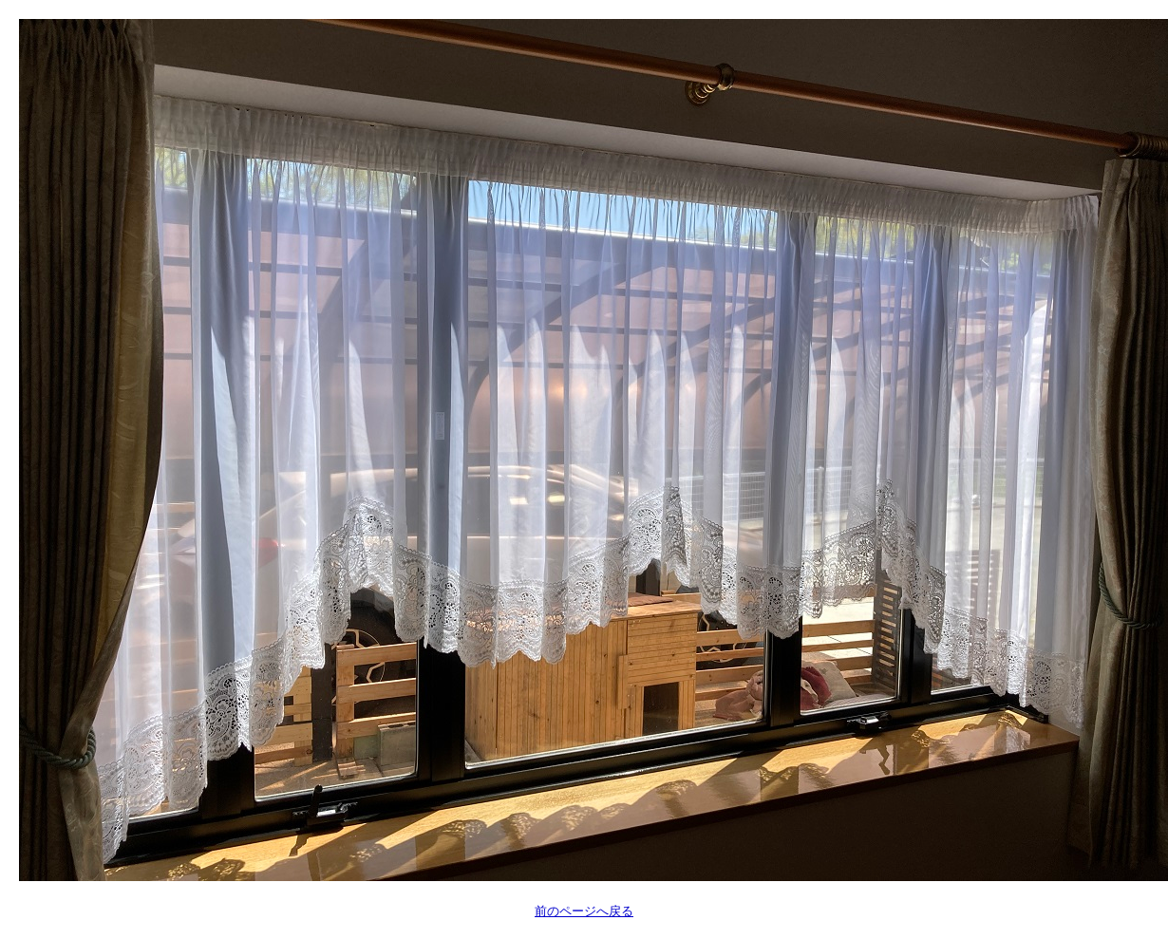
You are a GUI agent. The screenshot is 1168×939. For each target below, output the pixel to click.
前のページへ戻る (584, 911)
